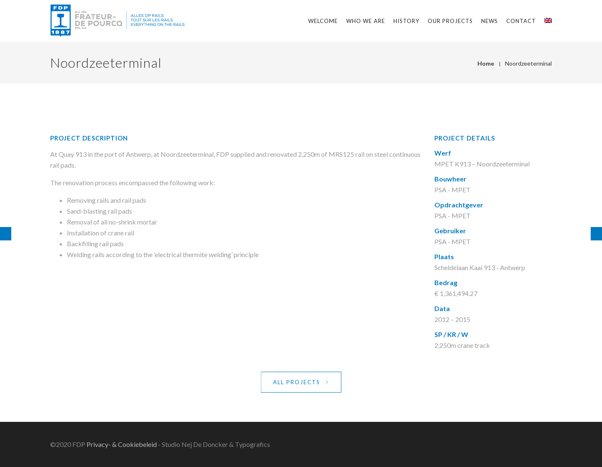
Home (485, 63)
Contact (521, 21)
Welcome (323, 21)
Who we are (365, 21)
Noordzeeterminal (528, 63)
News (489, 21)
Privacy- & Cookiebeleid (122, 444)
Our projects (450, 21)
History (406, 21)
